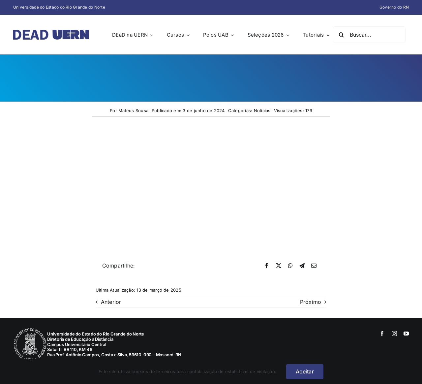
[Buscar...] (369, 34)
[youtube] (406, 333)
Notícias (262, 110)
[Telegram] (302, 266)
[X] (279, 266)
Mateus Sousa (133, 110)
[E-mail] (314, 266)
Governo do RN (394, 7)
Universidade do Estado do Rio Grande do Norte (59, 7)
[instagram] (394, 333)
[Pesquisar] (341, 34)
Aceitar (305, 371)
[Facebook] (267, 266)
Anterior (111, 302)
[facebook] (382, 333)
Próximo (310, 302)
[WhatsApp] (290, 266)
